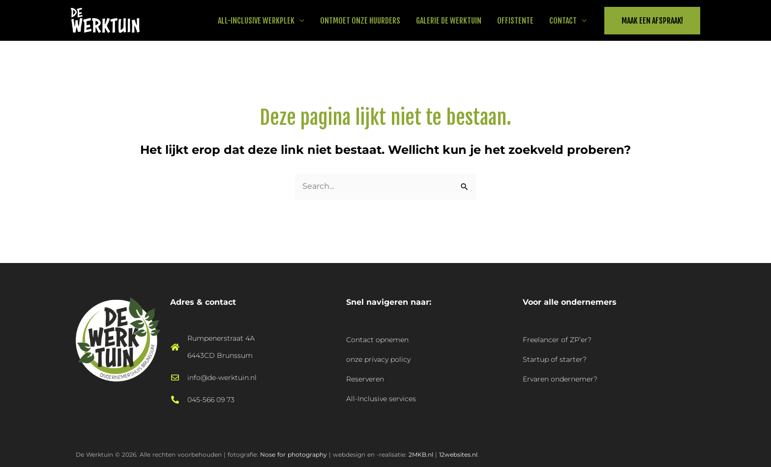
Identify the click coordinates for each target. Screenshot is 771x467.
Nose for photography (293, 454)
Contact (563, 21)
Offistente (515, 21)
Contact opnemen (377, 339)
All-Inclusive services (381, 398)
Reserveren (365, 379)
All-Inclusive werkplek (256, 21)
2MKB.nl (421, 454)
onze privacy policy (378, 359)
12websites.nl (458, 454)
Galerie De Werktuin (448, 21)
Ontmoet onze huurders (360, 21)
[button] (652, 20)
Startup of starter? (555, 359)
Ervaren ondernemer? (560, 379)
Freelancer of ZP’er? (557, 339)
